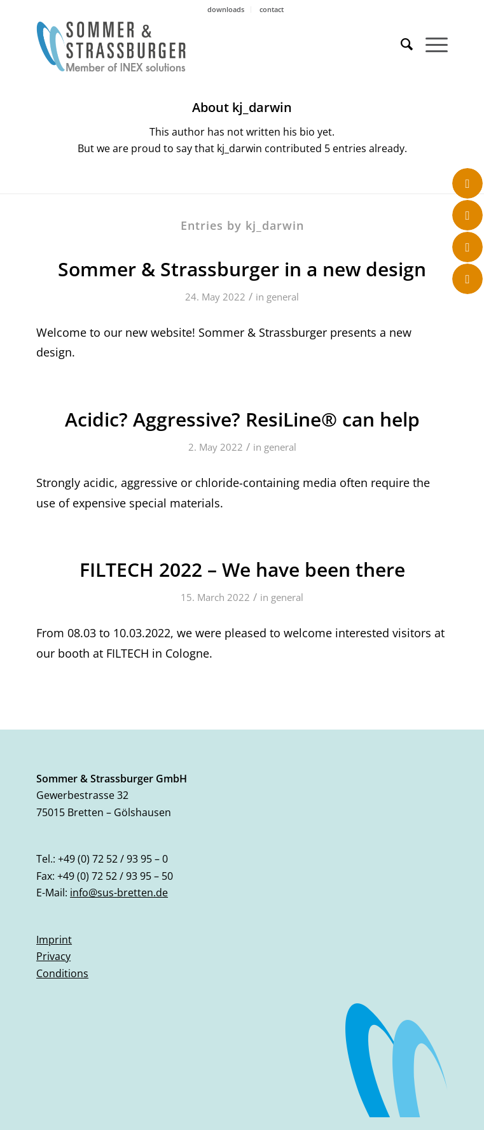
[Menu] (430, 43)
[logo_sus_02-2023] (200, 46)
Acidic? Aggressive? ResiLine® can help (242, 419)
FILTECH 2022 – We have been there (242, 569)
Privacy (53, 956)
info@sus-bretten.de (119, 893)
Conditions (62, 973)
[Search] (400, 43)
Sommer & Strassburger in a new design (242, 269)
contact (271, 9)
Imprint (54, 940)
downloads (225, 9)
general (282, 296)
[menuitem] (226, 9)
